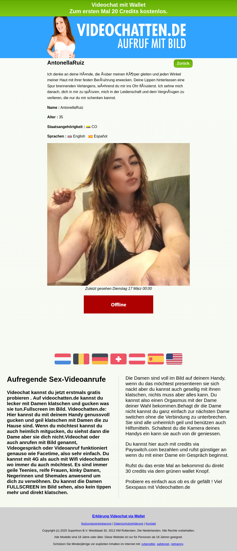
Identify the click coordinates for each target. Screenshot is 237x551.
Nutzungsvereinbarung (96, 523)
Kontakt (151, 523)
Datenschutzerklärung (128, 523)
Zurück (183, 63)
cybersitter (148, 544)
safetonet (163, 544)
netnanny (177, 544)
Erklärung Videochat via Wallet (118, 516)
